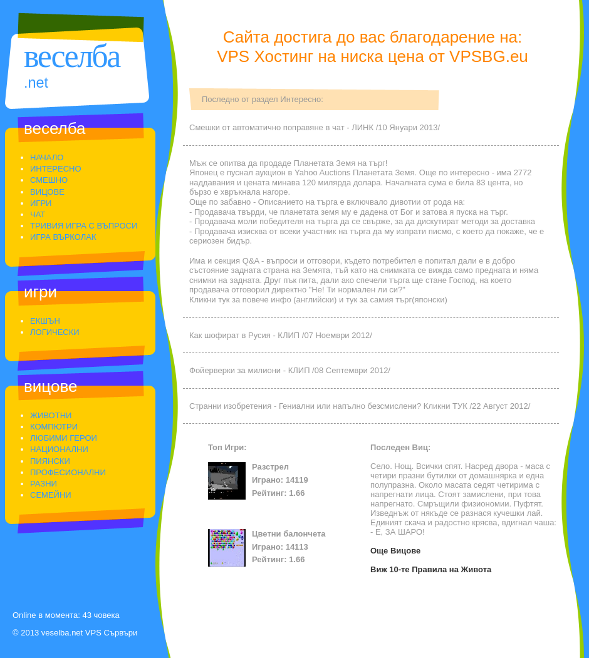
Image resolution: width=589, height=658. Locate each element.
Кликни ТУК (445, 406)
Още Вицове (395, 550)
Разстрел (270, 466)
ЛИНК (362, 127)
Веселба (72, 56)
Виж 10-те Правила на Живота (430, 569)
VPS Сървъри (111, 632)
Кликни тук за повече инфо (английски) (262, 299)
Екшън (45, 321)
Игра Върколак (63, 237)
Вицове (47, 192)
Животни (50, 415)
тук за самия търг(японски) (396, 299)
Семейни (50, 495)
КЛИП (289, 335)
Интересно (55, 168)
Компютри (54, 426)
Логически (55, 332)
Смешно (49, 180)
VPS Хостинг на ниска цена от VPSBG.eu (372, 56)
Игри (40, 203)
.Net (36, 83)
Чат (37, 214)
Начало (46, 157)
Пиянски (50, 461)
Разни (43, 483)
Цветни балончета (289, 533)
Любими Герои (63, 438)
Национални (59, 449)
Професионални (68, 472)
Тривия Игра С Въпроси (83, 225)
